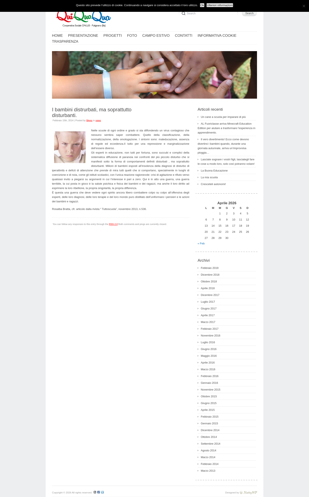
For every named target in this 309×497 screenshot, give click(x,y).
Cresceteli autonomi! (213, 184)
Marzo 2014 (208, 457)
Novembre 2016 (210, 335)
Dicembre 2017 (210, 295)
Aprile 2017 (208, 315)
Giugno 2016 (208, 349)
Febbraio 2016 (210, 376)
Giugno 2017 (208, 308)
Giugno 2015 (208, 403)
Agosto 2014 (208, 450)
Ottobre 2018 (209, 281)
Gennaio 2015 (209, 423)
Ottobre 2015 (209, 396)
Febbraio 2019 (210, 268)
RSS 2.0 (113, 224)
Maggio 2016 (209, 355)
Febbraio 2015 (210, 416)
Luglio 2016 (208, 342)
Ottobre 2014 (209, 436)
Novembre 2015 (210, 389)
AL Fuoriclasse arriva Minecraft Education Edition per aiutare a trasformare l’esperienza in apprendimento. (226, 128)
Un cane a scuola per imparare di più (223, 116)
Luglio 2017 (208, 301)
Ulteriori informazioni (219, 5)
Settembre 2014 (210, 443)
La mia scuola (209, 177)
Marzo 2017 (208, 322)
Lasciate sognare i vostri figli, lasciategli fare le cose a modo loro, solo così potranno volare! (226, 161)
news (98, 120)
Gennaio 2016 (209, 382)
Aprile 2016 (208, 362)
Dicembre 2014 (210, 430)
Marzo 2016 (208, 369)
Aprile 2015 (208, 409)
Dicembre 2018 (210, 274)
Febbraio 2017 (210, 328)
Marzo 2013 (208, 470)
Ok (202, 5)
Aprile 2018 (208, 288)
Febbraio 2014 (210, 464)
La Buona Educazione (214, 170)
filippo (89, 120)
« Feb (201, 243)
